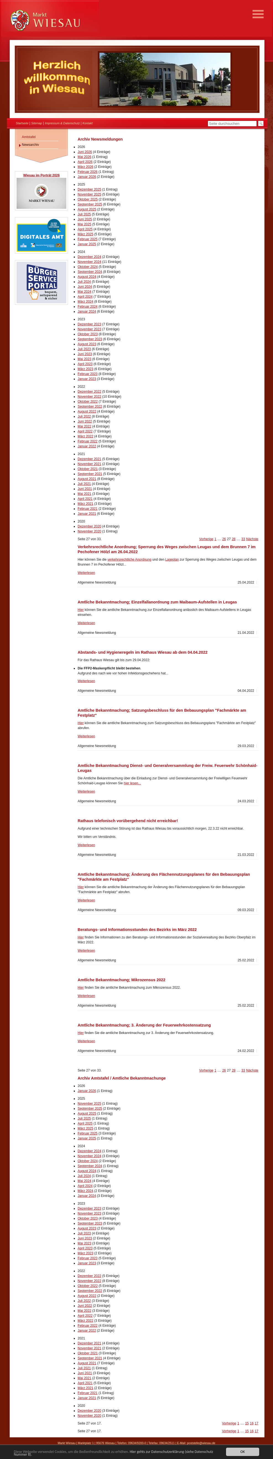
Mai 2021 (84, 494)
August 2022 (87, 411)
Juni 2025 (85, 219)
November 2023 (89, 329)
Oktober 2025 (88, 199)
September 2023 (90, 339)
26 (224, 539)
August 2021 (87, 479)
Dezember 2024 (89, 257)
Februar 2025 (88, 239)
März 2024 (85, 302)
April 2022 (85, 431)
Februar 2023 (88, 374)
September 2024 (90, 272)
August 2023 (87, 344)
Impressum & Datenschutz (62, 123)
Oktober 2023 (88, 334)
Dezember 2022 (89, 392)
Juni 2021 (85, 489)
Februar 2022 (88, 441)
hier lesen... (132, 783)
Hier (81, 610)
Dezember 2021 (89, 459)
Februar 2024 (88, 306)
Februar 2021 (88, 509)
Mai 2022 (84, 426)
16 (251, 1423)
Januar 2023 (87, 379)
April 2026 (85, 162)
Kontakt (88, 123)
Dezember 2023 (89, 324)
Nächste (252, 539)
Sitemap (36, 123)
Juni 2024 (85, 287)
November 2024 (89, 262)
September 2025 (90, 204)
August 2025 (87, 209)
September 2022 (90, 406)
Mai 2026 (84, 157)
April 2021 (85, 499)
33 (243, 539)
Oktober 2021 (88, 469)
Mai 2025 (84, 224)
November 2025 (89, 194)
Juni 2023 (85, 354)
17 (256, 1423)
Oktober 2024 (88, 267)
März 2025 (85, 234)
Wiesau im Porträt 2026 (41, 175)
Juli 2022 (84, 416)
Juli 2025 (84, 214)
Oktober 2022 (88, 401)
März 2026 (85, 167)
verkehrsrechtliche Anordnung (129, 559)
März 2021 (85, 504)
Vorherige (206, 539)
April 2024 (85, 297)
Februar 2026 (88, 172)
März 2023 (85, 369)
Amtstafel (29, 137)
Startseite (22, 123)
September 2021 (90, 474)
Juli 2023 (84, 349)
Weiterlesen (86, 573)
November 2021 (89, 464)
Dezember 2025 (89, 189)
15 (247, 1423)
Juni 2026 (85, 152)
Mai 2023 (84, 359)
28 (233, 539)
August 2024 (87, 277)
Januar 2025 (87, 244)
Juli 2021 (84, 484)
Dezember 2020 (89, 526)
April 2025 (85, 229)
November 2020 (89, 531)
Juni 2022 (85, 421)
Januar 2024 (87, 311)
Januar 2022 (87, 446)
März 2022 (85, 436)
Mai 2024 (84, 292)
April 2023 (85, 364)
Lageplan (172, 559)
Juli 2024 (84, 282)
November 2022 (89, 397)
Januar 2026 (87, 177)
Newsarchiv (30, 145)
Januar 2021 (87, 514)
